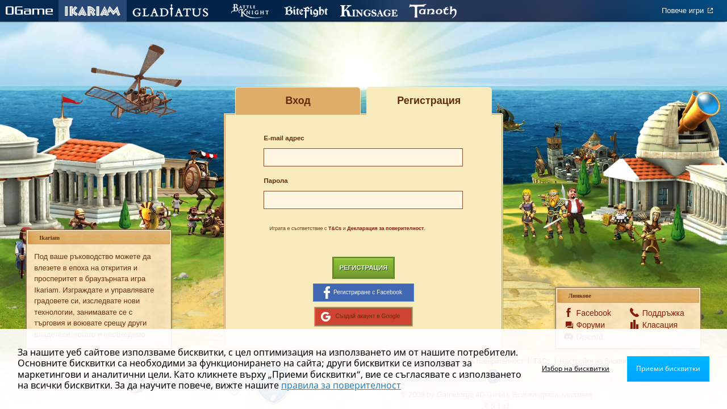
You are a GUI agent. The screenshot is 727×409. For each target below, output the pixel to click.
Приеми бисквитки (668, 368)
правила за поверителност (341, 385)
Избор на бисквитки (575, 368)
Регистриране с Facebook (363, 292)
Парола (275, 180)
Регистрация (363, 267)
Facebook (592, 313)
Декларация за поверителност (385, 228)
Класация (658, 324)
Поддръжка (658, 313)
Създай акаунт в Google (360, 316)
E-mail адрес (284, 138)
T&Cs (334, 228)
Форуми (590, 324)
